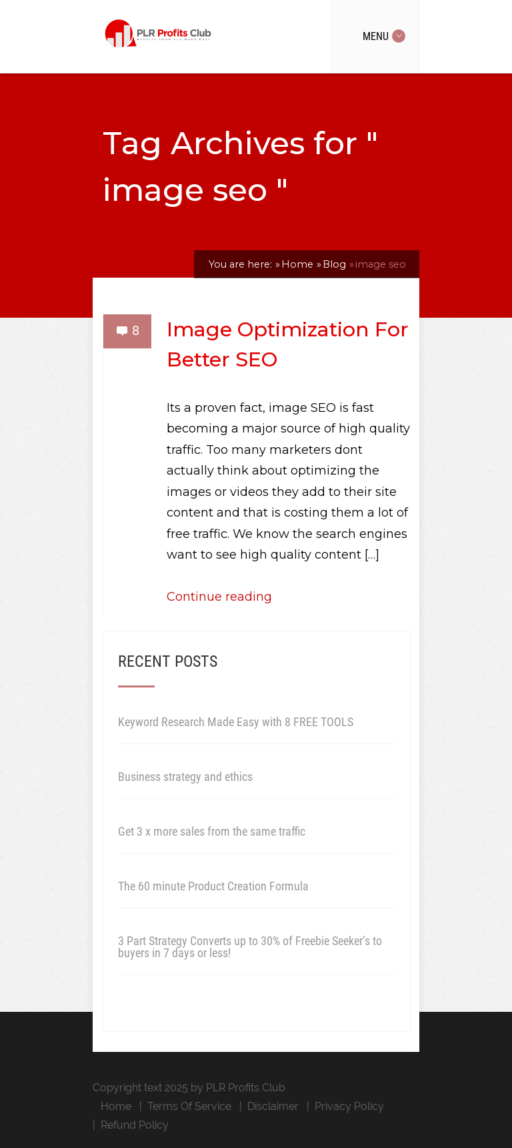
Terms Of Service (189, 1106)
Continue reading (219, 596)
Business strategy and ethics (185, 777)
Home (116, 1106)
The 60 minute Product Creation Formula (213, 886)
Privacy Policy (349, 1106)
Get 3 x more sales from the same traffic (211, 831)
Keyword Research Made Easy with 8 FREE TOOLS (235, 722)
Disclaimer (273, 1106)
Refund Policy (135, 1125)
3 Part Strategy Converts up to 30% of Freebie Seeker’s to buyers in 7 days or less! (250, 947)
